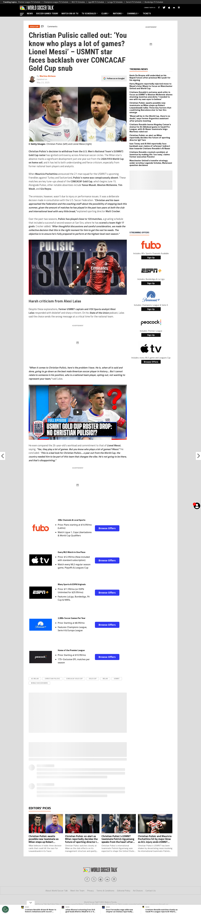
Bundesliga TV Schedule (154, 2)
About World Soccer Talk (56, 879)
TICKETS (147, 13)
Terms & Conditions (105, 879)
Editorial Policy (123, 879)
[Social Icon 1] (94, 868)
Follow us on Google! (116, 78)
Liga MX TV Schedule (96, 2)
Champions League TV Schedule (56, 2)
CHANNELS (133, 13)
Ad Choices (138, 879)
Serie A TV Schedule (133, 2)
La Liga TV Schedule (115, 2)
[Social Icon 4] (114, 868)
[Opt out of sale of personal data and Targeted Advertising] (5, 909)
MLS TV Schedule (78, 2)
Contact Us (150, 879)
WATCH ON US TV (69, 13)
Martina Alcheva (48, 76)
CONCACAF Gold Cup (74, 679)
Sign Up (151, 257)
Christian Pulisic (52, 679)
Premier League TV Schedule (29, 2)
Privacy (90, 879)
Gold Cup (93, 679)
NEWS (30, 13)
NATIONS (118, 13)
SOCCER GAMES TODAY (47, 13)
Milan (105, 679)
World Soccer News (39, 683)
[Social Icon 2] (100, 868)
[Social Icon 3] (107, 868)
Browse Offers (107, 528)
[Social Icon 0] (87, 868)
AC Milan (35, 679)
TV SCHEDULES (90, 13)
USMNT (117, 679)
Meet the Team (77, 879)
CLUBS (105, 13)
